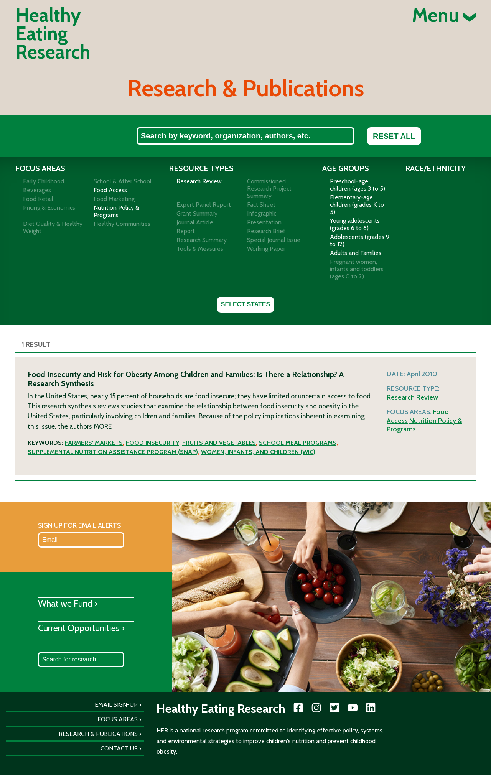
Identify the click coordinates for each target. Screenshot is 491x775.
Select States (245, 304)
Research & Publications (98, 733)
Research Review (412, 397)
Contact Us (119, 748)
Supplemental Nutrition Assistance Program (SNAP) (113, 452)
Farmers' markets (94, 442)
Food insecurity (152, 442)
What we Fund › (67, 603)
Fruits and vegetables (219, 442)
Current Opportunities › (81, 627)
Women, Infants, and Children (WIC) (258, 452)
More (103, 426)
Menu (444, 15)
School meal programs (297, 442)
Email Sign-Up (116, 704)
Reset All (394, 136)
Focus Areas (117, 719)
